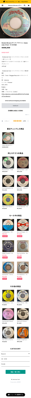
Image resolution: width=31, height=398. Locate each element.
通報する (27, 114)
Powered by (15, 382)
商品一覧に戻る (15, 372)
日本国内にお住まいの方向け (15, 110)
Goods (3, 364)
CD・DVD (4, 359)
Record (3, 354)
